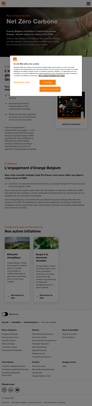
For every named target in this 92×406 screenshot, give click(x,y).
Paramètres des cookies (22, 82)
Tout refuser (47, 82)
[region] (46, 76)
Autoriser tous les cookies (50, 89)
